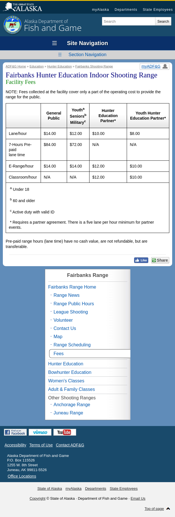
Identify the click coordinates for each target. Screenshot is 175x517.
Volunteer (63, 320)
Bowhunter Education (69, 372)
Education (37, 66)
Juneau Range (68, 412)
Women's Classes (66, 380)
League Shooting (71, 312)
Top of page (154, 509)
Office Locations (22, 476)
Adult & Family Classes (71, 389)
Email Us (138, 498)
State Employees (158, 10)
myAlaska (100, 10)
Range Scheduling (72, 344)
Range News (67, 295)
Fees (59, 353)
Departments (125, 10)
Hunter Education (59, 66)
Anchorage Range (72, 404)
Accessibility (15, 445)
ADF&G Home (16, 66)
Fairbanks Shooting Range (94, 66)
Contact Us (65, 328)
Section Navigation (87, 54)
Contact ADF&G (70, 445)
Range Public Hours (74, 303)
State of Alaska (25, 7)
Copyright (37, 498)
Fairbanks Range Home (72, 287)
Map (58, 336)
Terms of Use (41, 445)
